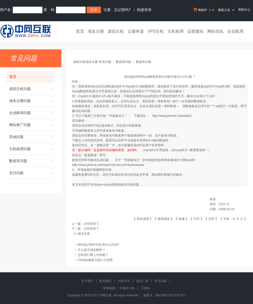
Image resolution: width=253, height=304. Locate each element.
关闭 (211, 219)
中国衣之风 (127, 288)
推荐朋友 (164, 219)
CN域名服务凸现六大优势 (95, 260)
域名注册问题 (32, 101)
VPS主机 (155, 31)
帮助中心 (244, 10)
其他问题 (32, 137)
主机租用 (175, 31)
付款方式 (124, 281)
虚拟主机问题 (32, 89)
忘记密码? (122, 10)
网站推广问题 (32, 125)
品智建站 (195, 31)
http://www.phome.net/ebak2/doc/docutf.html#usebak (108, 165)
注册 (107, 10)
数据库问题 (32, 161)
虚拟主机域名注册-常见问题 (92, 62)
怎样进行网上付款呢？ (93, 255)
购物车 (203, 10)
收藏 (182, 219)
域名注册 (96, 31)
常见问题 (160, 281)
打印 (196, 219)
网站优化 (215, 31)
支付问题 (32, 173)
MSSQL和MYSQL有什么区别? (98, 244)
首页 (80, 31)
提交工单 (142, 281)
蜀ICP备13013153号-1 (170, 295)
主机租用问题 (32, 149)
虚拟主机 (116, 31)
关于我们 (87, 281)
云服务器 (136, 31)
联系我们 (105, 281)
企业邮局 (235, 31)
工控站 (145, 288)
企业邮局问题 (32, 113)
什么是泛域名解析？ (91, 250)
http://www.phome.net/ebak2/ (172, 116)
